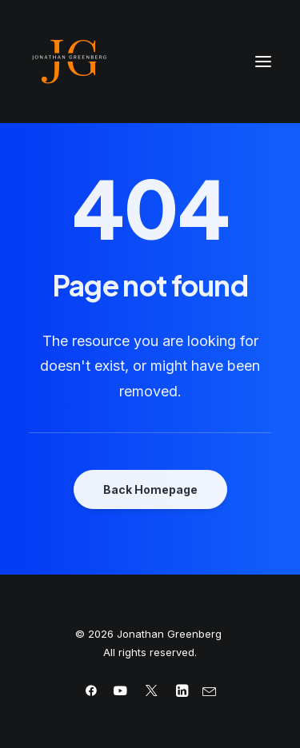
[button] (263, 61)
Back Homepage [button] (150, 489)
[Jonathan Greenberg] (150, 61)
